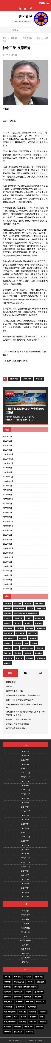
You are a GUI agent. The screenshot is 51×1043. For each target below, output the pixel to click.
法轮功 (34, 643)
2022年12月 (8, 521)
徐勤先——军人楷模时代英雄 (18, 719)
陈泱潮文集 (41, 658)
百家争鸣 (25, 945)
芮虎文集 (17, 653)
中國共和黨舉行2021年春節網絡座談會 (24, 410)
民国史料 (22, 638)
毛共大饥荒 (32, 633)
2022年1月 (7, 544)
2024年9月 (7, 485)
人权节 (30, 608)
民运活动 (17, 643)
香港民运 (7, 663)
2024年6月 (7, 490)
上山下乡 (7, 603)
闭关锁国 (29, 658)
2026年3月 (7, 441)
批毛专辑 (38, 623)
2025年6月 (7, 467)
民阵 (26, 643)
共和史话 (25, 923)
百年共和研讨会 (27, 648)
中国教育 (7, 608)
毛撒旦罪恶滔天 (10, 638)
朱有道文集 (8, 633)
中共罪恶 (17, 603)
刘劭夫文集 (18, 618)
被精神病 (38, 653)
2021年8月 (7, 566)
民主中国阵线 (25, 940)
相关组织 (14, 38)
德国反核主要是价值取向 (16, 728)
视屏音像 (25, 953)
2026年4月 (7, 436)
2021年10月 (8, 557)
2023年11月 (8, 499)
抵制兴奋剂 (8, 628)
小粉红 (28, 618)
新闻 (25, 936)
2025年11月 (8, 459)
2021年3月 (7, 584)
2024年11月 (8, 481)
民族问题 (33, 638)
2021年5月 (7, 579)
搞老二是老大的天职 (14, 691)
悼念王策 (39, 379)
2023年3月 (7, 517)
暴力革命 (29, 628)
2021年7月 (7, 570)
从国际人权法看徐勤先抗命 (17, 724)
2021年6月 (7, 575)
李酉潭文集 (20, 633)
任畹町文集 (27, 379)
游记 (16, 648)
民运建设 (7, 643)
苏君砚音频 (25, 949)
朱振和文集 (41, 628)
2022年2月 (7, 539)
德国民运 (7, 623)
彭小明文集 (39, 618)
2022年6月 (7, 530)
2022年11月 (8, 526)
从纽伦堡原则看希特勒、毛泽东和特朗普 (23, 695)
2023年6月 (7, 508)
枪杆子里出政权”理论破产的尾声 (19, 700)
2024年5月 (7, 494)
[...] (32, 419)
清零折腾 (7, 648)
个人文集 (25, 911)
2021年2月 (7, 588)
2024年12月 (8, 476)
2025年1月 (7, 472)
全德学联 (7, 613)
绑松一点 (10, 686)
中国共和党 (14, 379)
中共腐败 (28, 603)
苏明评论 (28, 653)
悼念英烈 (28, 623)
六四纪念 (7, 618)
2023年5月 (7, 512)
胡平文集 (7, 653)
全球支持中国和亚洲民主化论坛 (25, 613)
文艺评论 (19, 628)
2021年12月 (8, 548)
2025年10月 (8, 463)
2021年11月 (8, 553)
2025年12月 (8, 454)
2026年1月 (7, 450)
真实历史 (40, 648)
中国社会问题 (19, 608)
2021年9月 (7, 562)
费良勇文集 (8, 658)
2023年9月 (7, 503)
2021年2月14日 (11, 55)
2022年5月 (7, 535)
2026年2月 (7, 445)
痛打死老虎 (11, 682)
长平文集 (19, 658)
